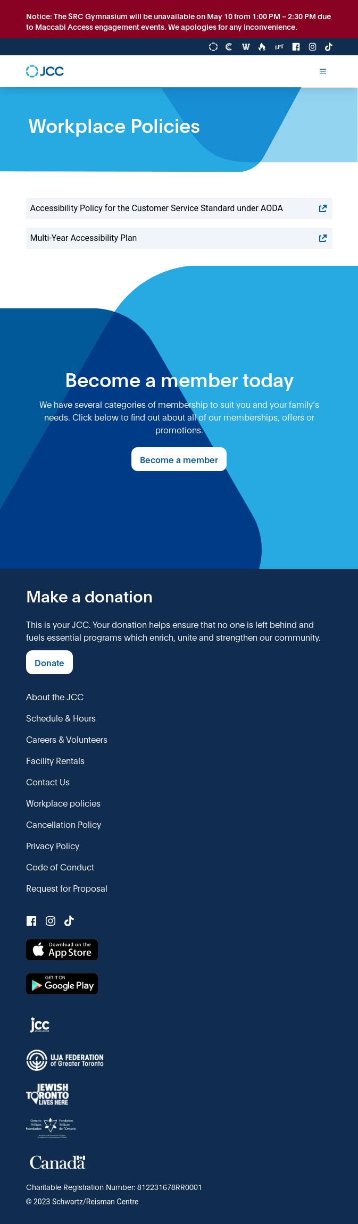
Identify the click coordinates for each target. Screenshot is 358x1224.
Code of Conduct (60, 866)
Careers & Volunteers (66, 738)
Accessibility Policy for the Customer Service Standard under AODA (179, 208)
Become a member (179, 459)
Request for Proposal (66, 887)
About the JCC (55, 696)
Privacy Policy (52, 845)
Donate (49, 662)
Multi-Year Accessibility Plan (179, 238)
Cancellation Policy (63, 823)
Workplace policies (63, 802)
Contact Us (48, 781)
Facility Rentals (55, 760)
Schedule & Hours (61, 717)
